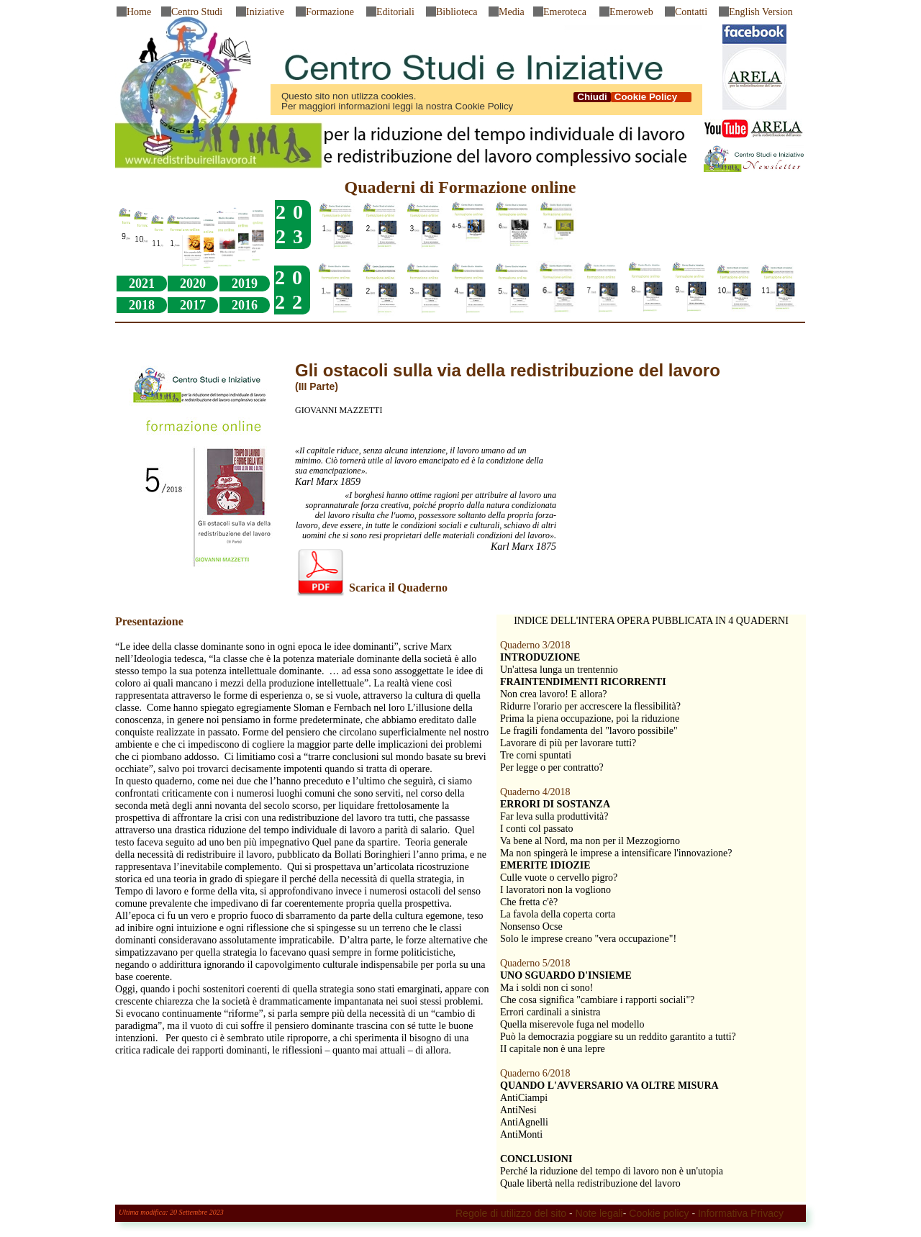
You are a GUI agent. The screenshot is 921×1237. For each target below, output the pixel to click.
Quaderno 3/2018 (535, 645)
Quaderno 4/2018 (535, 792)
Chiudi (592, 97)
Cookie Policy (651, 97)
